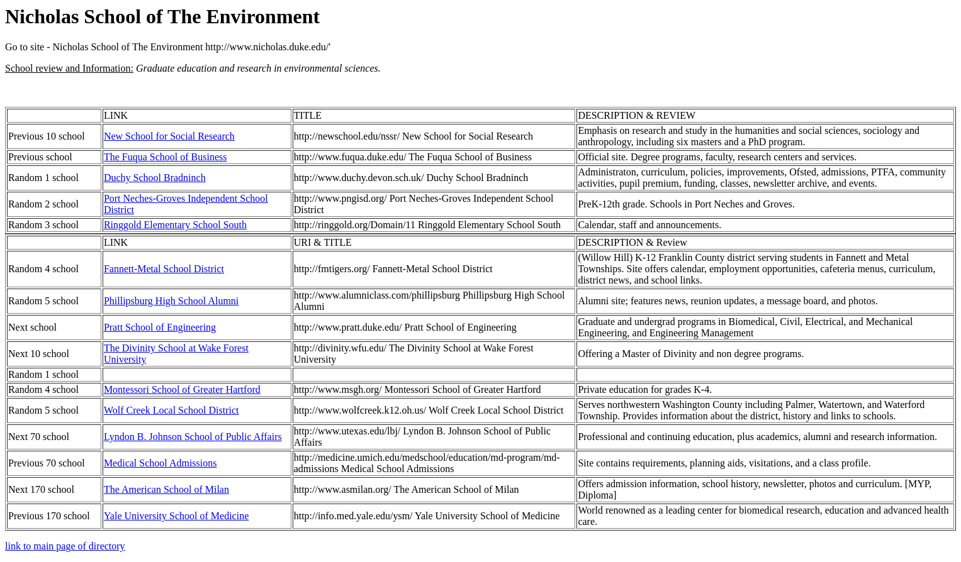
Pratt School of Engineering (160, 327)
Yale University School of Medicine (176, 515)
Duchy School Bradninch (155, 177)
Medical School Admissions (160, 463)
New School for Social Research (169, 136)
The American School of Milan (166, 489)
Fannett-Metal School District (164, 268)
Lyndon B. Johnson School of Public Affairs (193, 436)
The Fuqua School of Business (165, 157)
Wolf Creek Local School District (171, 410)
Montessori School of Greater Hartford (182, 389)
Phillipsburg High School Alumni (171, 300)
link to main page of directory (65, 546)
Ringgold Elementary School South (175, 224)
